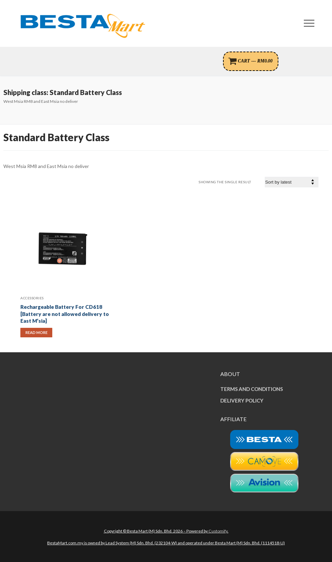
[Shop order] (291, 182)
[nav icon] (309, 23)
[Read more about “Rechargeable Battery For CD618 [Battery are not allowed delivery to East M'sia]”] (36, 332)
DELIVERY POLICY (241, 400)
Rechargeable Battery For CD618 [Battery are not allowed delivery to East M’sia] (64, 314)
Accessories (32, 298)
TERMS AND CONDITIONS (251, 389)
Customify (217, 530)
